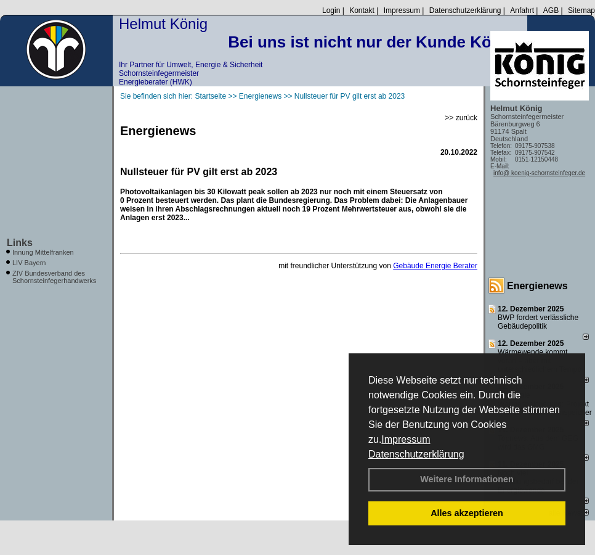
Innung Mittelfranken (43, 252)
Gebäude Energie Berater (435, 265)
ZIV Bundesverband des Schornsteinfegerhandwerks (54, 276)
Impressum (405, 439)
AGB (551, 10)
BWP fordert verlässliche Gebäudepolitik (538, 322)
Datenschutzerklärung (416, 454)
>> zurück (461, 117)
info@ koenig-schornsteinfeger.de (539, 173)
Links (20, 242)
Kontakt (361, 10)
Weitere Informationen (467, 479)
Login (331, 10)
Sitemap (581, 10)
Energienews (537, 286)
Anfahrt (522, 10)
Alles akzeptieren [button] (467, 513)
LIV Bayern (29, 262)
